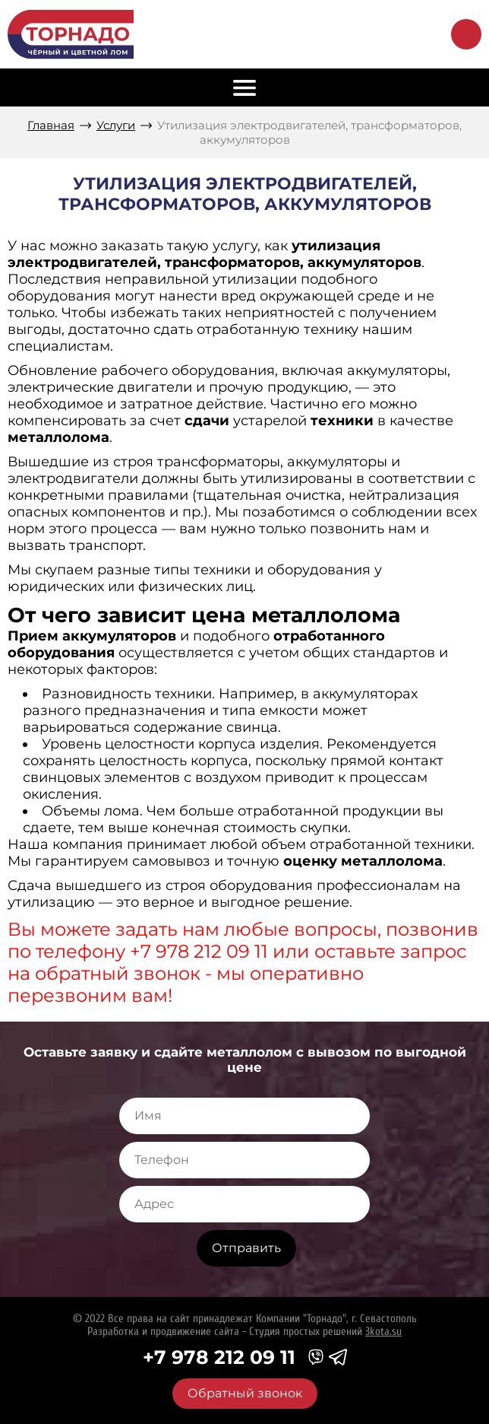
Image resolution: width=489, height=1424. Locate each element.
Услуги (115, 125)
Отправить (246, 1248)
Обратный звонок (466, 34)
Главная (50, 125)
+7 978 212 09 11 (219, 1357)
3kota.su (383, 1331)
